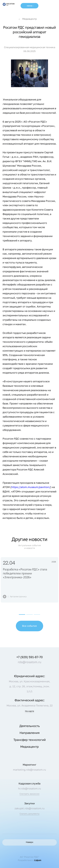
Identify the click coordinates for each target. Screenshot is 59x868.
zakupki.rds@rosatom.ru (30, 808)
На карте (29, 711)
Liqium (37, 860)
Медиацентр (29, 19)
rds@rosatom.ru (29, 662)
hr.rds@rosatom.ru (29, 788)
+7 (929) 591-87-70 (29, 657)
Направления (30, 733)
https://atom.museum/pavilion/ (30, 487)
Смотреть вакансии (29, 794)
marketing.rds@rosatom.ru (29, 769)
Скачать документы (29, 814)
